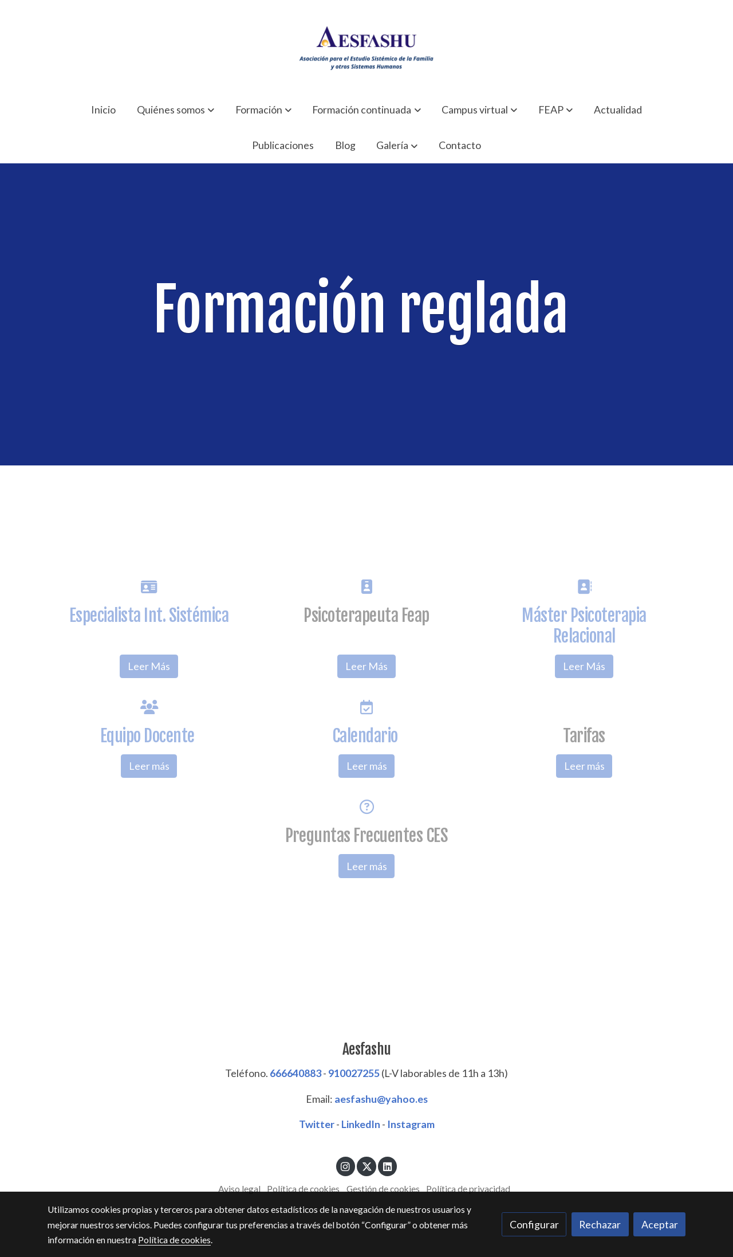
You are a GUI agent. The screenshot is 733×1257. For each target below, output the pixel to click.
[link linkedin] (387, 1166)
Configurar (534, 1224)
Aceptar (659, 1224)
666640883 (295, 1073)
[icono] (148, 586)
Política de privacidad (468, 1189)
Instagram (411, 1124)
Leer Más (149, 666)
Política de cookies (303, 1189)
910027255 (354, 1073)
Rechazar (600, 1224)
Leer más (149, 765)
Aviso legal (239, 1189)
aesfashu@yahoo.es (381, 1098)
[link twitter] (367, 1166)
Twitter (316, 1124)
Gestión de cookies (383, 1189)
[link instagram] (345, 1166)
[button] (175, 109)
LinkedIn (360, 1124)
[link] (366, 45)
